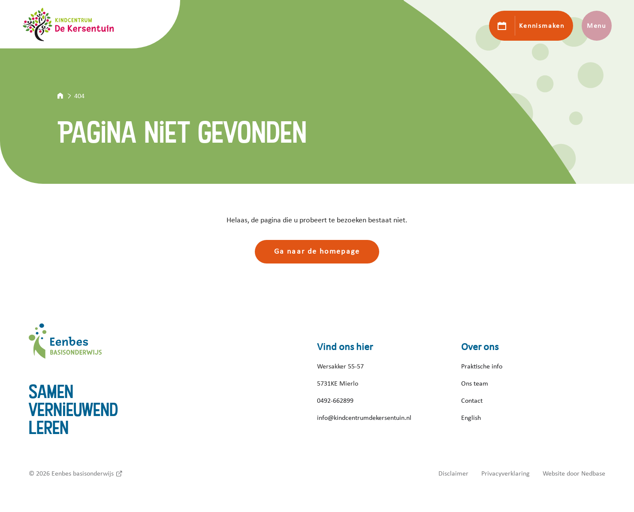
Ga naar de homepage (317, 251)
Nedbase (593, 473)
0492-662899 (335, 400)
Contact (472, 400)
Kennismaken (541, 25)
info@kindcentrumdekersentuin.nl (364, 417)
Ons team (474, 383)
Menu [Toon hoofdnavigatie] (596, 25)
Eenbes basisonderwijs (82, 473)
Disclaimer (453, 473)
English (471, 417)
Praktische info (481, 366)
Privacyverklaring (505, 473)
